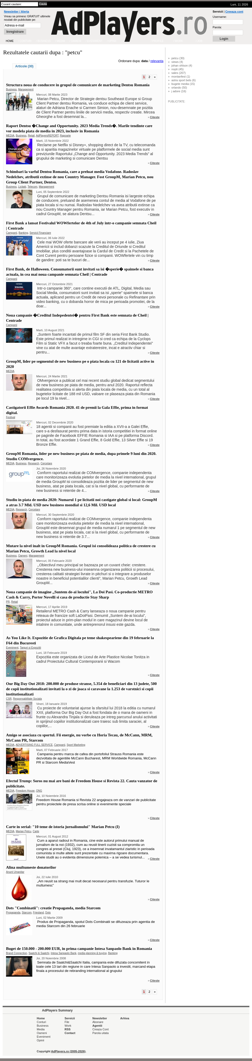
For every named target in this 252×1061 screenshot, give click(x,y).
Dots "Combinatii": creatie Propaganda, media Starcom (53, 908)
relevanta (156, 61)
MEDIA (10, 135)
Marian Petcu (23, 831)
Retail (31, 135)
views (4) (177, 61)
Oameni (22, 555)
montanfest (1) (180, 76)
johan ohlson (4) (181, 65)
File (67, 1022)
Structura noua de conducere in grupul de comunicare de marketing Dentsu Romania (78, 85)
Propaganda (13, 912)
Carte (36, 831)
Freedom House (25, 790)
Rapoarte (65, 135)
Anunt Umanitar (15, 871)
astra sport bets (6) (183, 80)
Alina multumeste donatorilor (31, 867)
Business (11, 89)
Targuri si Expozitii (30, 647)
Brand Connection (16, 953)
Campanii (11, 232)
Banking (23, 232)
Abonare (97, 1022)
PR (8, 601)
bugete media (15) (183, 83)
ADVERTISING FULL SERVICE (34, 744)
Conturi (41, 1022)
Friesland (38, 912)
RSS (68, 1029)
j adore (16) (178, 91)
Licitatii (22, 186)
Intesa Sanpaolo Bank (63, 953)
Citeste (155, 117)
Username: (220, 16)
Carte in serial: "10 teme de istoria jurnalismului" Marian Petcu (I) (62, 827)
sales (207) (178, 72)
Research (33, 463)
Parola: (217, 27)
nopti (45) (177, 69)
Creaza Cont (100, 1029)
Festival (10, 417)
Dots (48, 912)
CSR (9, 698)
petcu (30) (178, 58)
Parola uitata (100, 1033)
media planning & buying (92, 953)
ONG (39, 790)
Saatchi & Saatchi (39, 953)
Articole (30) (24, 66)
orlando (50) (179, 87)
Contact (70, 1033)
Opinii (40, 1040)
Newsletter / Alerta (16, 11)
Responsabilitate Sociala (27, 698)
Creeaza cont (234, 11)
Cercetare (46, 463)
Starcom (27, 912)
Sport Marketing (76, 744)
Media (41, 1029)
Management (25, 89)
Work (68, 1025)
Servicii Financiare (40, 232)
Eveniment (12, 647)
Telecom (32, 186)
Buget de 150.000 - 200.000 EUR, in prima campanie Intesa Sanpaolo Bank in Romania (79, 948)
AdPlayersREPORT (47, 135)
